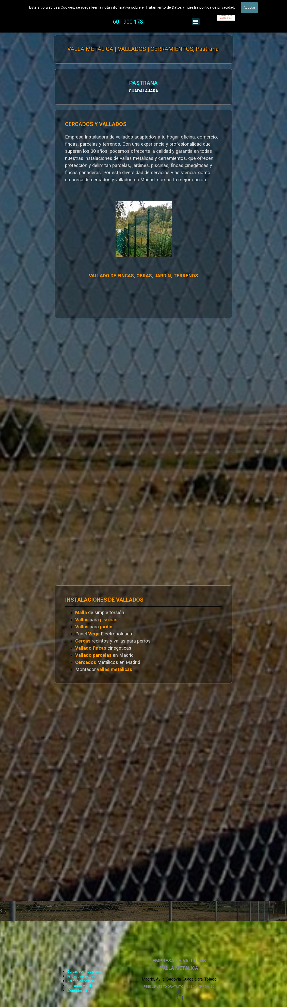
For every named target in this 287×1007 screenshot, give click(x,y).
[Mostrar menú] (196, 21)
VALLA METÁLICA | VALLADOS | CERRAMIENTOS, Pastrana (143, 48)
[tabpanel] (139, 22)
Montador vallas (79, 991)
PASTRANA (137, 83)
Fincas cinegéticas (81, 976)
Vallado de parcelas (82, 981)
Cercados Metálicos (82, 986)
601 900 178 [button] (128, 22)
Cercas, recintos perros (84, 971)
